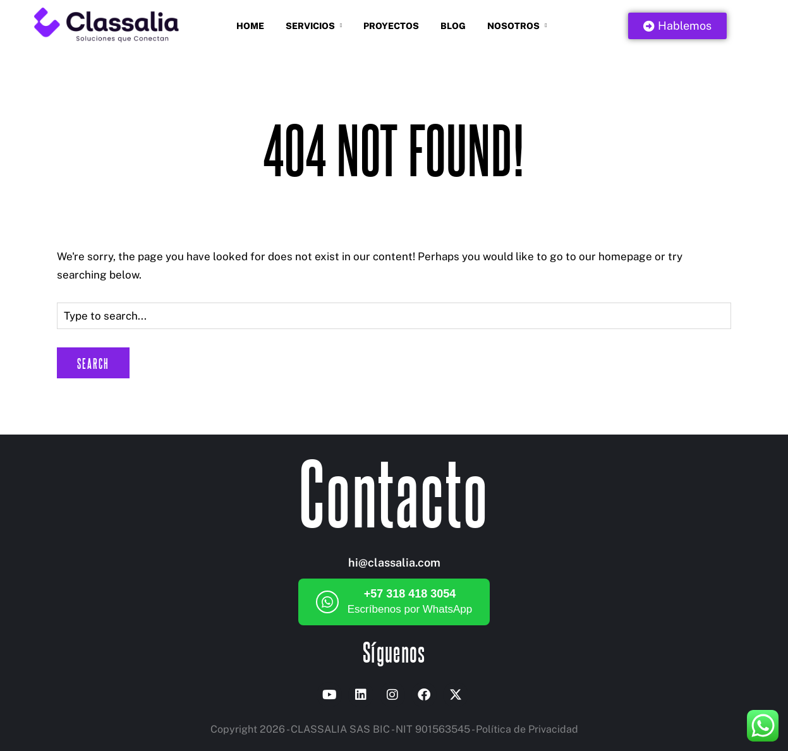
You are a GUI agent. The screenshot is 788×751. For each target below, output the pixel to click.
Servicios (310, 26)
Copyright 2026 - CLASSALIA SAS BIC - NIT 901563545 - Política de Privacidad (394, 729)
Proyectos (391, 26)
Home (250, 26)
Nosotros (513, 26)
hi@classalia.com (394, 562)
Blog (453, 26)
